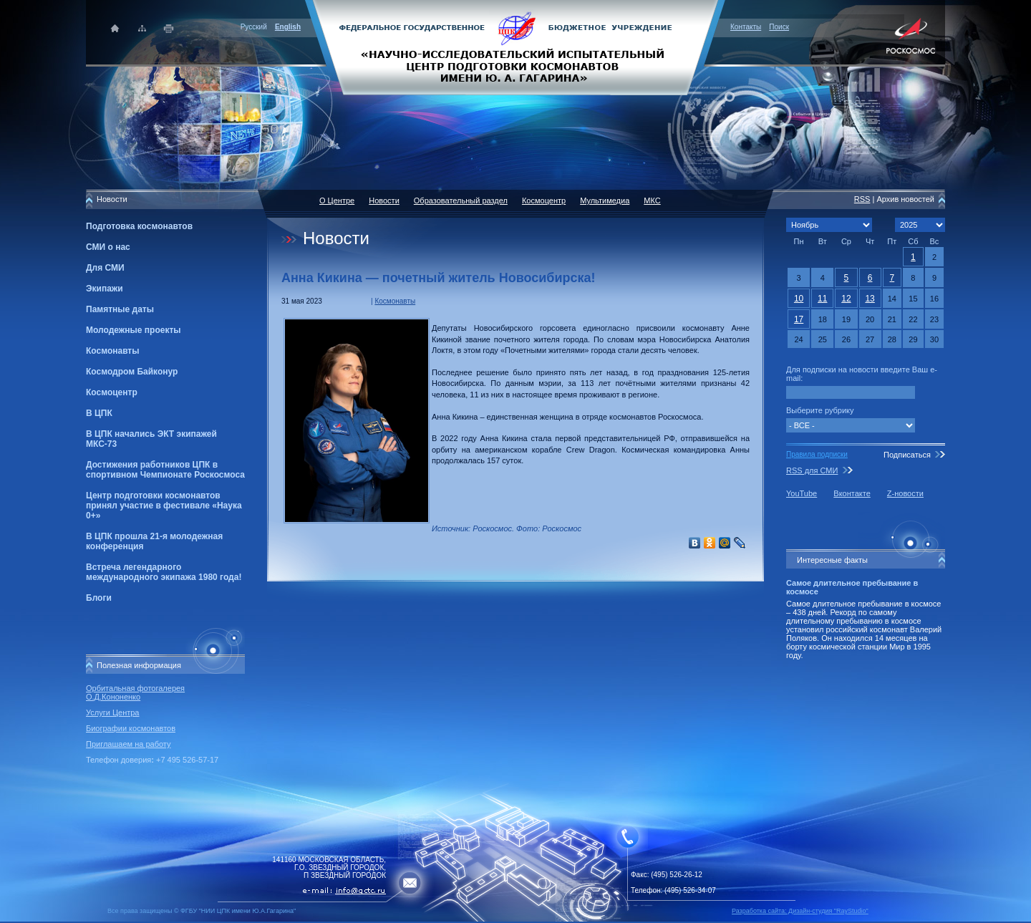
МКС (652, 200)
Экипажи (104, 289)
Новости (384, 200)
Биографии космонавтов (130, 728)
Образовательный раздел (461, 200)
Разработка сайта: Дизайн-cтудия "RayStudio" (800, 910)
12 (846, 299)
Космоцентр (111, 392)
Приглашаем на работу (128, 744)
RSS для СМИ (812, 470)
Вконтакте (851, 493)
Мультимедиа (604, 200)
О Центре (336, 200)
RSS (862, 199)
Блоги (99, 598)
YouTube (801, 493)
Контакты (745, 27)
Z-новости (905, 493)
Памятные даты (120, 309)
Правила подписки (817, 454)
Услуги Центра (113, 712)
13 (869, 299)
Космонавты (112, 351)
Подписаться (907, 454)
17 (798, 319)
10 (798, 299)
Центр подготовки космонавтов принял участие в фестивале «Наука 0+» (164, 506)
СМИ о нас (108, 247)
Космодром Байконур (132, 372)
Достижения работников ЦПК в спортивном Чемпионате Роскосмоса (165, 470)
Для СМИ (105, 268)
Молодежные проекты (133, 330)
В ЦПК (99, 413)
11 (822, 299)
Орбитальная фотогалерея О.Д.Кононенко (135, 692)
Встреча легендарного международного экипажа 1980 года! (163, 572)
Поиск (779, 27)
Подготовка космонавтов (139, 226)
